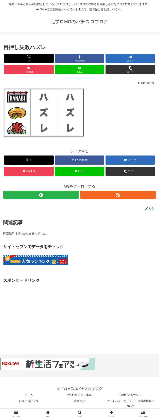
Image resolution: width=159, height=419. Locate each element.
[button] (130, 69)
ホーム (29, 395)
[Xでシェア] (29, 58)
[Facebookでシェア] (79, 58)
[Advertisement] (79, 312)
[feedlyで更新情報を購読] (41, 195)
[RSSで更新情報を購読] (118, 195)
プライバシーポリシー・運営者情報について (130, 403)
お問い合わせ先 (29, 401)
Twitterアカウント (130, 395)
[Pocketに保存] (29, 69)
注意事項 (79, 401)
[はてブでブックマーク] (130, 58)
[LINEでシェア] (79, 69)
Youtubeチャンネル (79, 395)
